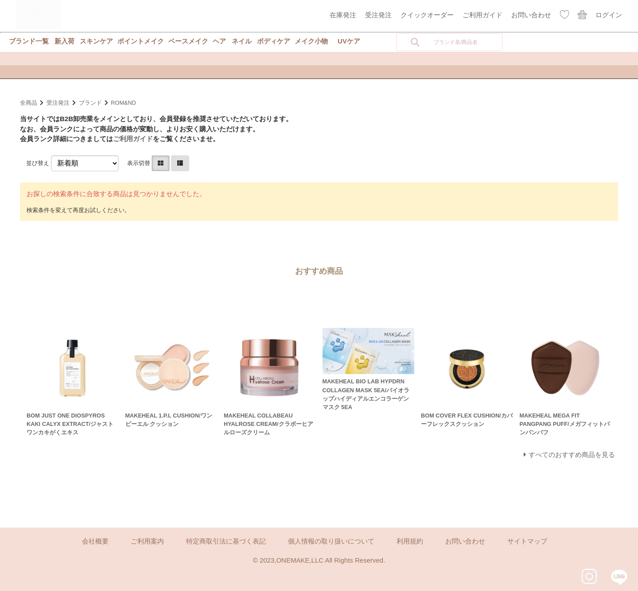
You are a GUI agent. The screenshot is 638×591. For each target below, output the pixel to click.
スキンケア (96, 41)
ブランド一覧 (29, 41)
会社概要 (95, 541)
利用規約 (410, 541)
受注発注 (378, 15)
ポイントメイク (140, 41)
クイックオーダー (427, 15)
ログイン (608, 15)
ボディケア (273, 41)
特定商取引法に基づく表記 (226, 541)
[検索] (415, 42)
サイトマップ (527, 541)
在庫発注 (343, 15)
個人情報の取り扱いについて (331, 541)
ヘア (219, 41)
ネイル (242, 41)
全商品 (28, 102)
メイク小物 (311, 41)
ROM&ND (123, 102)
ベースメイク (188, 41)
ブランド (90, 102)
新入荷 (64, 41)
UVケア (349, 41)
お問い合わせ (531, 15)
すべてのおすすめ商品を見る (572, 454)
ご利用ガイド (482, 15)
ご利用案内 (147, 541)
